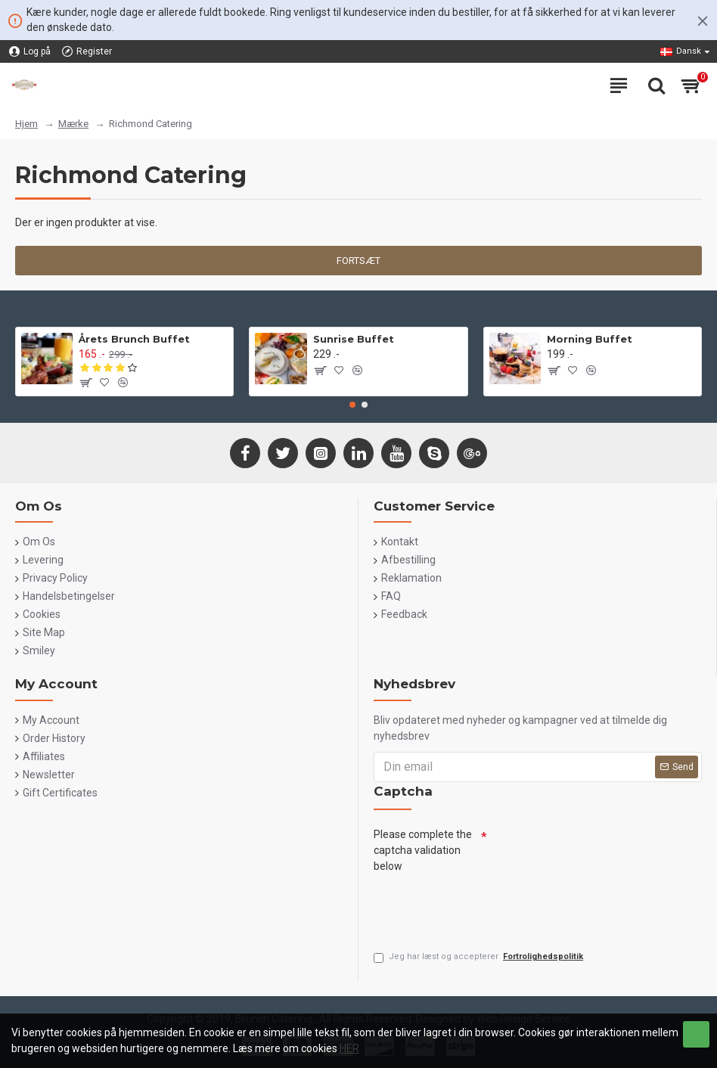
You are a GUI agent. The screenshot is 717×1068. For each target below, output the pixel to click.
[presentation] (489, 907)
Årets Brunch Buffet (134, 339)
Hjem (26, 123)
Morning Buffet (589, 339)
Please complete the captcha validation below (423, 850)
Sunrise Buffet (353, 339)
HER (349, 1048)
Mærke (73, 123)
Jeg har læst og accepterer (479, 957)
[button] (352, 405)
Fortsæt (358, 260)
